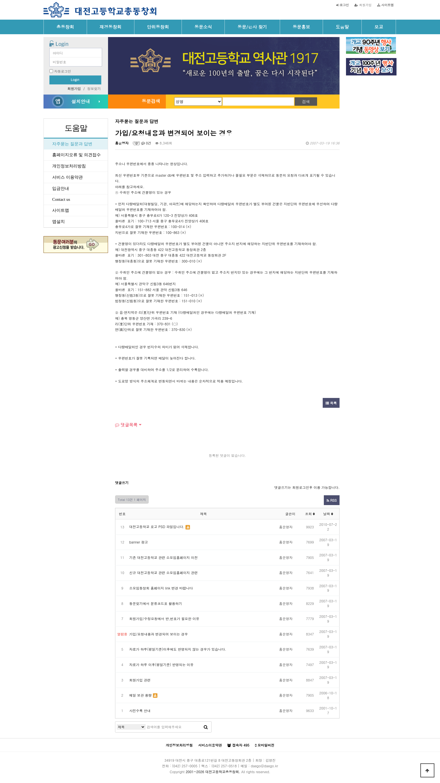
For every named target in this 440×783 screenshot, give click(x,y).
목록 (331, 402)
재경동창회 (111, 27)
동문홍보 (301, 27)
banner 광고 (138, 542)
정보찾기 (94, 88)
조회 (310, 513)
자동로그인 (62, 71)
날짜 (328, 513)
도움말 (342, 27)
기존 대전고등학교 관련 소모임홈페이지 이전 (163, 557)
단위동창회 (158, 27)
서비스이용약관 (210, 745)
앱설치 (58, 221)
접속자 (238, 745)
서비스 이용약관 (67, 177)
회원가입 (363, 5)
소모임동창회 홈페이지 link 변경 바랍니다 (161, 588)
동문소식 (203, 27)
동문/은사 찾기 (252, 27)
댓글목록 (126, 425)
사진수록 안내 (140, 710)
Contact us (61, 199)
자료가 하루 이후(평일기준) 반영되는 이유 (161, 664)
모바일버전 (264, 745)
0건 (146, 143)
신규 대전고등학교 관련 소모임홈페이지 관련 (163, 572)
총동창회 (65, 27)
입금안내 (60, 188)
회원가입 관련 (140, 680)
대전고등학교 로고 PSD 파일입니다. (157, 526)
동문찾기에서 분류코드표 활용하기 (155, 603)
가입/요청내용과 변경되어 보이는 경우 (158, 634)
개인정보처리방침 (69, 166)
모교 (378, 27)
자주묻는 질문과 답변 (72, 144)
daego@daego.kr (264, 765)
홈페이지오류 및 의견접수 (76, 155)
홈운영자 (122, 143)
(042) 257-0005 (184, 765)
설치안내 (80, 101)
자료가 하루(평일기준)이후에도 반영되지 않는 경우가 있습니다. (177, 649)
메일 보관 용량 (140, 695)
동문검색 (151, 101)
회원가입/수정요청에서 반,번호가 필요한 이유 (164, 618)
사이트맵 (60, 210)
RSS (332, 500)
